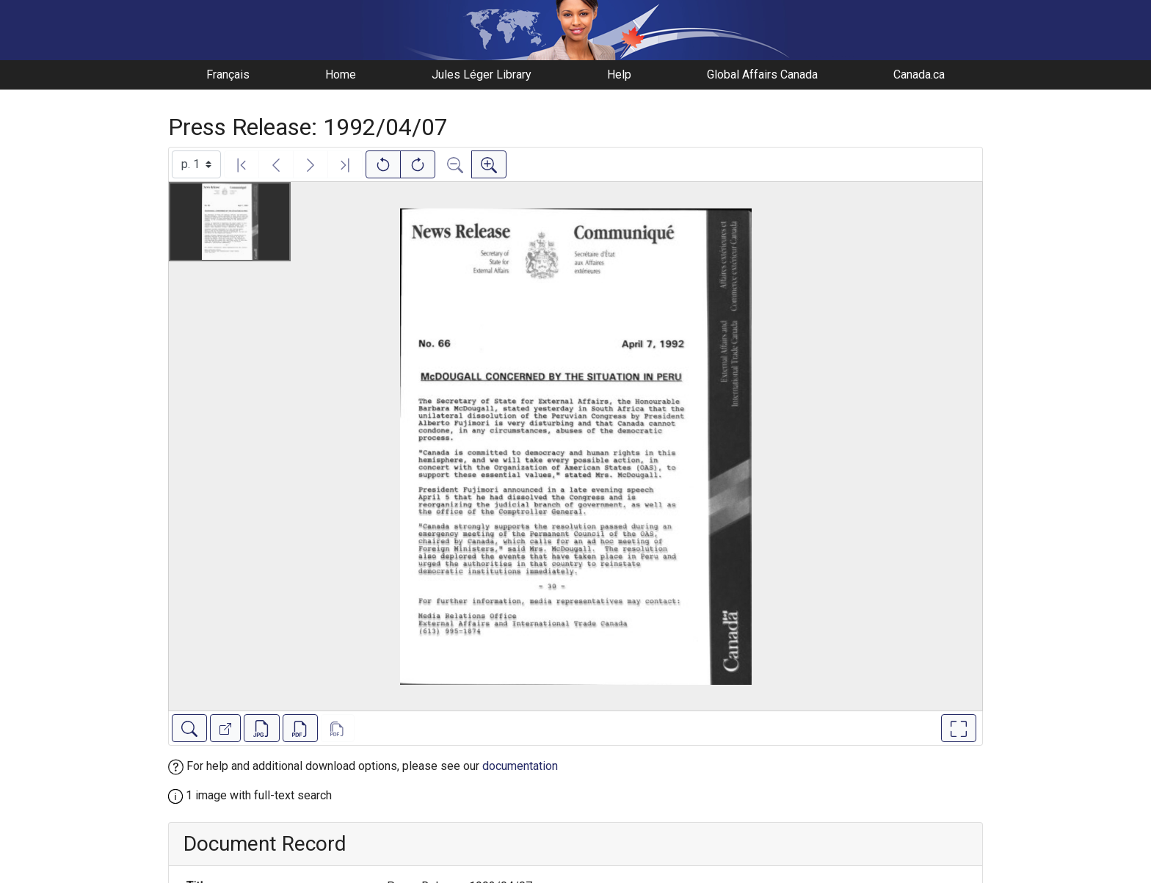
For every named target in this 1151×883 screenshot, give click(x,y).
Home (340, 74)
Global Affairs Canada (762, 74)
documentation (520, 766)
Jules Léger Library (481, 74)
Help (619, 74)
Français (228, 74)
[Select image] (196, 164)
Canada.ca (919, 74)
